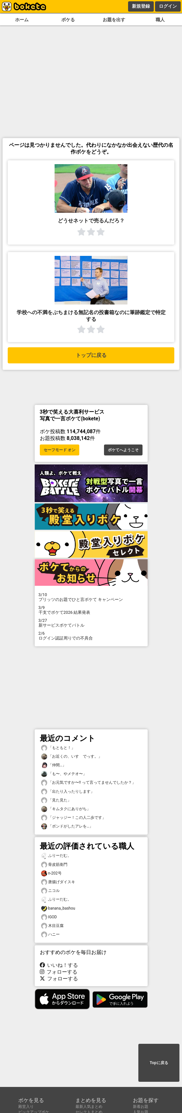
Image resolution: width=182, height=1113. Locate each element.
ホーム (22, 20)
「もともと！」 (58, 748)
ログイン (168, 6)
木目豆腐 (52, 926)
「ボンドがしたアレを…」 (67, 826)
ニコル (50, 891)
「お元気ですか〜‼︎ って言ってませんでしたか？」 (88, 783)
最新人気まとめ (88, 1106)
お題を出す (114, 20)
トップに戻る (91, 355)
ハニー (50, 934)
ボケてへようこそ (123, 450)
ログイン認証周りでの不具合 (91, 636)
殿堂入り (26, 1106)
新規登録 (141, 6)
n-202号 (51, 873)
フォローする (59, 972)
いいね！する (59, 965)
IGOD (49, 917)
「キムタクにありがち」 (66, 809)
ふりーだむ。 (56, 856)
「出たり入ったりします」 (67, 792)
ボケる (68, 20)
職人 (160, 20)
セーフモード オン (59, 450)
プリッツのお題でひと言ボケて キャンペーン (91, 597)
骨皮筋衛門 (54, 865)
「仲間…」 (53, 765)
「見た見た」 (56, 800)
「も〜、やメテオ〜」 (64, 774)
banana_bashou (58, 908)
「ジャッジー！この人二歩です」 (73, 818)
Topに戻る (159, 1063)
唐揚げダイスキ (58, 882)
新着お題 (140, 1106)
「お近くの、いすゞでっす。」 (71, 756)
